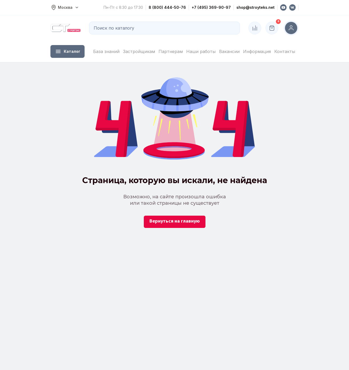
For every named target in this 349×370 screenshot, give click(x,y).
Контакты (284, 51)
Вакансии (229, 51)
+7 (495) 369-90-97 (211, 7)
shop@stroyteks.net (255, 7)
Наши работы (201, 51)
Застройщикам (139, 51)
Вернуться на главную (174, 221)
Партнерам (170, 51)
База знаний (106, 51)
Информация (257, 51)
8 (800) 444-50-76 (167, 7)
